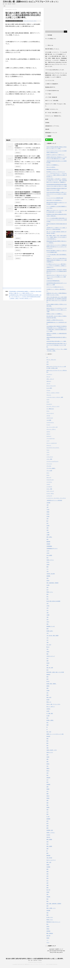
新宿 (47, 679)
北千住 (48, 562)
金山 (47, 880)
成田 (47, 665)
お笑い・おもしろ (50, 378)
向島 (47, 587)
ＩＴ (47, 940)
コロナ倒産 (49, 420)
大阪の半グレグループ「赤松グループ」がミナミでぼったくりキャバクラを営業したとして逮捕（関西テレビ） (57, 277)
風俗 (47, 915)
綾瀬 (47, 825)
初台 (47, 557)
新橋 (47, 688)
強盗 (47, 653)
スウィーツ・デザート (51, 429)
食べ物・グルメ (50, 917)
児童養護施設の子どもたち (52, 548)
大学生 (48, 605)
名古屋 (48, 585)
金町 (47, 882)
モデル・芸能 (49, 488)
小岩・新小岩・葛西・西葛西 (52, 635)
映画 (47, 695)
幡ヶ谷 (48, 647)
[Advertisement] (15, 120)
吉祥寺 (48, 580)
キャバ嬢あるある (50, 408)
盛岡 (47, 786)
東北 (47, 722)
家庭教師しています (51, 626)
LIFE (47, 361)
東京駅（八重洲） (50, 720)
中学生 (48, 514)
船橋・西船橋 (49, 839)
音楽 (47, 912)
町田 (47, 782)
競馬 (47, 814)
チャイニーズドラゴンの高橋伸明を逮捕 (55, 197)
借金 (47, 539)
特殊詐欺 (48, 777)
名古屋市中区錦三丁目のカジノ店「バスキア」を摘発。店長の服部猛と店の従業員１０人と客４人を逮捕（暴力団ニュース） (28, 157)
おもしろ (48, 376)
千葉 (47, 571)
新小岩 (48, 681)
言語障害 (48, 866)
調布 (47, 869)
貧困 (47, 871)
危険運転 (48, 575)
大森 (47, 612)
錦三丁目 (48, 889)
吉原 (47, 578)
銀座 (47, 887)
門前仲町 (48, 896)
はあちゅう (49, 381)
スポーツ (48, 433)
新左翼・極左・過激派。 (52, 683)
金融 (47, 885)
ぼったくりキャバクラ (51, 385)
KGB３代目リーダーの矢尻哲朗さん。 (54, 200)
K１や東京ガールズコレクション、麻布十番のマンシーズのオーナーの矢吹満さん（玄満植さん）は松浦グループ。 (57, 266)
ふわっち (48, 383)
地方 (47, 596)
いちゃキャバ (49, 374)
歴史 (47, 745)
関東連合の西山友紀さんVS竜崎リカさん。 (25, 169)
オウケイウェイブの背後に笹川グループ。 (55, 286)
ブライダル (49, 466)
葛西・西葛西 (49, 846)
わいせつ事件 (49, 388)
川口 (47, 640)
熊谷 (47, 775)
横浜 (47, 740)
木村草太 (48, 708)
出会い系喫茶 (49, 555)
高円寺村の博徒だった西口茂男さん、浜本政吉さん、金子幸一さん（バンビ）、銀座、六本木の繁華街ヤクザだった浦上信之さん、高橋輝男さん (57, 180)
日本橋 (48, 690)
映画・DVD (49, 697)
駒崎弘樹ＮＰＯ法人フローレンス (53, 921)
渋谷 (47, 766)
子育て (48, 621)
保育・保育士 (49, 537)
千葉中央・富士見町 (51, 573)
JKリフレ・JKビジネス (51, 359)
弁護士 (48, 651)
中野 (47, 518)
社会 (47, 791)
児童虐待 (48, 543)
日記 (47, 692)
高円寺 (48, 926)
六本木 (48, 553)
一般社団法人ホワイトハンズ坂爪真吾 (54, 500)
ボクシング (49, 477)
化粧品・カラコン (50, 559)
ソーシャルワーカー (51, 438)
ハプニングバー (50, 456)
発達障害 (48, 784)
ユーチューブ (49, 495)
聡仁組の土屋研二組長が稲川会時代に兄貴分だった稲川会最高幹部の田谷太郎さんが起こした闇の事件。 (35, 958)
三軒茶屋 (48, 502)
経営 (47, 821)
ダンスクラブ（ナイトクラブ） (53, 447)
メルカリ (48, 484)
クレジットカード (50, 413)
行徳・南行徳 (49, 857)
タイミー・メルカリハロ (52, 443)
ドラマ (48, 452)
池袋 (47, 747)
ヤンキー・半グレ (33, 20)
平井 (47, 649)
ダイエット (49, 445)
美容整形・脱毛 (50, 830)
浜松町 (48, 756)
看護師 (48, 789)
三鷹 (47, 504)
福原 (47, 802)
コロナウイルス (50, 417)
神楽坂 (48, 798)
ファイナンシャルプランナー (52, 461)
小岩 (47, 633)
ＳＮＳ (48, 942)
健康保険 (48, 541)
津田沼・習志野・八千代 (52, 750)
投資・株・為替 (50, 667)
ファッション (49, 463)
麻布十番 (48, 935)
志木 (47, 658)
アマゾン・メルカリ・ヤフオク (53, 392)
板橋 (47, 724)
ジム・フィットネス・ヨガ (52, 427)
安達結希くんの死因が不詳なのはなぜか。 (55, 320)
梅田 (47, 738)
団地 (47, 594)
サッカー (48, 424)
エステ (48, 399)
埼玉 (47, 598)
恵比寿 (48, 663)
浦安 (47, 761)
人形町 (48, 532)
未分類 (48, 711)
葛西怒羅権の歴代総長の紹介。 (53, 169)
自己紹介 (48, 834)
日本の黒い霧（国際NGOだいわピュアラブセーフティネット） (31, 2)
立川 (47, 811)
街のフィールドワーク (51, 860)
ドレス (48, 454)
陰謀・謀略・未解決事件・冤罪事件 (54, 903)
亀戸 (47, 521)
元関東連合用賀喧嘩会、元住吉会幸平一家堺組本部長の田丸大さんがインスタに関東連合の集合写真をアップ (57, 271)
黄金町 (48, 937)
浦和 (47, 759)
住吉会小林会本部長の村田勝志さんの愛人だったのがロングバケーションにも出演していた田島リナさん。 (57, 194)
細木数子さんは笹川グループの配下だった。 (56, 154)
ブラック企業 (49, 470)
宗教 (47, 624)
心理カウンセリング (51, 656)
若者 (47, 841)
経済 (47, 823)
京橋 (47, 527)
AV (47, 357)
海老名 (48, 763)
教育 (47, 676)
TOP (4, 6)
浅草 (47, 754)
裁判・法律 (49, 862)
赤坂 (47, 873)
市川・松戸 (49, 644)
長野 (47, 894)
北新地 (48, 564)
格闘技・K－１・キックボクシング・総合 (55, 734)
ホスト (48, 472)
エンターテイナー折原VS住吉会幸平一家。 (25, 253)
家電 (47, 628)
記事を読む (18, 152)
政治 (47, 669)
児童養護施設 (49, 546)
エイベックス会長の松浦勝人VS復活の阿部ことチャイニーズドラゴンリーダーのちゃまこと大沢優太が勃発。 (57, 220)
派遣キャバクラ (50, 752)
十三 (47, 569)
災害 (47, 773)
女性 (47, 619)
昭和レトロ (49, 702)
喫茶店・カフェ (50, 592)
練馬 (47, 828)
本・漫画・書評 (50, 713)
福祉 (47, 805)
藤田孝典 (48, 855)
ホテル (48, 475)
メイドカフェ (49, 482)
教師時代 (48, 674)
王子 (47, 779)
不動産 (48, 511)
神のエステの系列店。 (51, 167)
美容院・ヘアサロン (51, 832)
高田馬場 (48, 931)
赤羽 (47, 876)
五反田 (48, 525)
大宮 (47, 608)
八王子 (48, 550)
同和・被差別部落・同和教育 (52, 582)
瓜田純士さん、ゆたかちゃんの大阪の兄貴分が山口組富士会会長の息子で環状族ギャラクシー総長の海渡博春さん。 (57, 260)
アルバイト (49, 395)
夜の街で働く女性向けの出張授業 (53, 601)
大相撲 (48, 614)
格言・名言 (49, 731)
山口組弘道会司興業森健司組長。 (53, 280)
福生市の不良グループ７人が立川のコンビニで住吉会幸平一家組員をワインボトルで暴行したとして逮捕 (57, 310)
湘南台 (48, 768)
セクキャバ (49, 436)
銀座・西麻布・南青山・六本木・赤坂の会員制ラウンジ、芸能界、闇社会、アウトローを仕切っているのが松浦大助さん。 (57, 237)
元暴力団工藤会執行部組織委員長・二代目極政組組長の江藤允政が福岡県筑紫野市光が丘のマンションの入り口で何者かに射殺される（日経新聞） (28, 193)
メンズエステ (49, 486)
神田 (47, 800)
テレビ (48, 449)
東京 (47, 718)
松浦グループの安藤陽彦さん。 (53, 164)
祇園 (47, 793)
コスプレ (48, 415)
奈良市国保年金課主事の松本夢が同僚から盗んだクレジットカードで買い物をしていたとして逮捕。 (57, 345)
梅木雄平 (48, 736)
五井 (47, 523)
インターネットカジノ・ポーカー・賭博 (55, 397)
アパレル (48, 390)
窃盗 (47, 809)
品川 (47, 589)
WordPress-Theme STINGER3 (35, 962)
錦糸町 (48, 892)
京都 (47, 530)
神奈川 (48, 795)
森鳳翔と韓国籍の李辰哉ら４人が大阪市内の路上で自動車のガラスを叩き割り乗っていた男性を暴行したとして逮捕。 (28, 207)
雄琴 (47, 905)
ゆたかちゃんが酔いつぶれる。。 (22, 231)
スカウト (48, 431)
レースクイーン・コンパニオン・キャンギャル (56, 498)
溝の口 (48, 770)
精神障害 (48, 818)
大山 (47, 610)
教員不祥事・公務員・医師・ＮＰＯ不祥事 (55, 672)
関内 (47, 899)
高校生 (48, 928)
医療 (47, 566)
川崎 (47, 642)
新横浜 (48, 685)
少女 (47, 637)
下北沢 (48, 509)
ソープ (48, 440)
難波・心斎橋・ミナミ (51, 908)
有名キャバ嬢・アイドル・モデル (53, 704)
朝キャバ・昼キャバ (51, 706)
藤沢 (47, 853)
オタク (48, 401)
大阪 (47, 617)
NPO (47, 364)
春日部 (48, 699)
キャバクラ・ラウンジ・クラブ (53, 406)
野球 (47, 878)
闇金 (47, 901)
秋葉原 (48, 807)
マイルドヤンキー (50, 479)
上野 (47, 507)
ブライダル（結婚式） (51, 468)
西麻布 (48, 864)
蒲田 (47, 848)
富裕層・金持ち (50, 630)
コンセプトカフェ (50, 422)
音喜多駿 (48, 910)
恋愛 (47, 660)
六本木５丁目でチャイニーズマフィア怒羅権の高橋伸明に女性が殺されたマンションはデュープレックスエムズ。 (57, 247)
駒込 (47, 924)
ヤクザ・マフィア (27, 20)
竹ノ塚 (48, 816)
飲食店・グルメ (50, 919)
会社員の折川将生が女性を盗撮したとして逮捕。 (57, 341)
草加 (47, 844)
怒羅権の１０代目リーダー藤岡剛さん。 (55, 313)
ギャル (48, 411)
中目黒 (48, 516)
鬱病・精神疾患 (50, 933)
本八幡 (48, 715)
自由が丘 (48, 837)
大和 (47, 603)
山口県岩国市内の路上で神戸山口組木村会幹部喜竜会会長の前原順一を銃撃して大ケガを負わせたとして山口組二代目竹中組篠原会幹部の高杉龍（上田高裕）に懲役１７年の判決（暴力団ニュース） (25, 296)
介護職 (48, 534)
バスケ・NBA (49, 459)
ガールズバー (49, 404)
